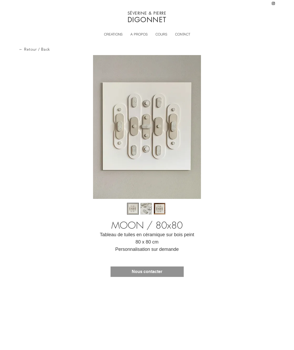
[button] (161, 34)
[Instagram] (273, 3)
